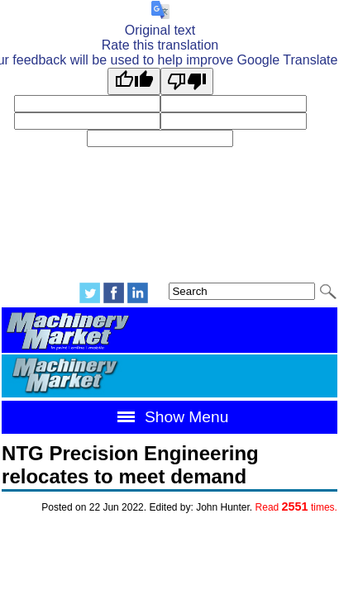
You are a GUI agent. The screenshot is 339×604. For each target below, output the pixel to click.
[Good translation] (133, 81)
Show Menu (170, 417)
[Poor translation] (186, 81)
